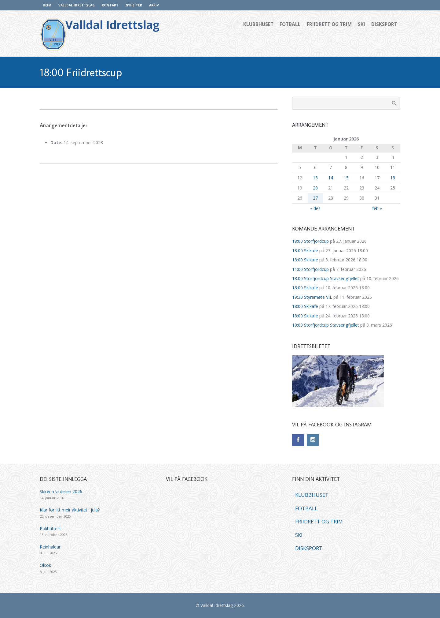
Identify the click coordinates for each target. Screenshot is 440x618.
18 (392, 178)
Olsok (45, 565)
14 (330, 178)
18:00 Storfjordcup (310, 241)
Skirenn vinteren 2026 (61, 491)
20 (315, 188)
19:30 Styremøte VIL (312, 297)
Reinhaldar (50, 547)
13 (315, 178)
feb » (377, 208)
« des (315, 208)
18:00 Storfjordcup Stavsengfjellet (325, 278)
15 (346, 178)
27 (315, 198)
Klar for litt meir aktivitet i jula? (70, 510)
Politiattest (50, 528)
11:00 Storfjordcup (310, 269)
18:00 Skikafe (305, 250)
